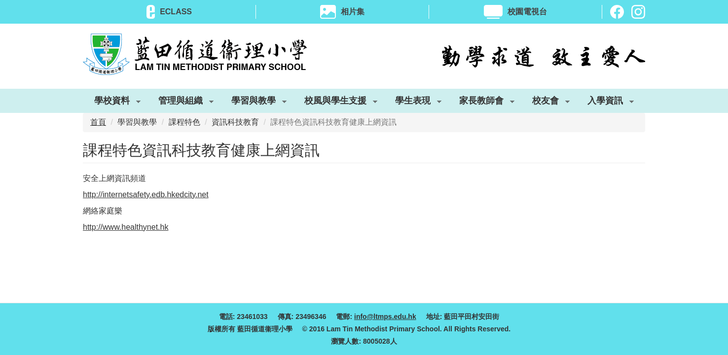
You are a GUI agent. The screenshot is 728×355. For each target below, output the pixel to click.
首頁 (98, 122)
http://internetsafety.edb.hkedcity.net (146, 194)
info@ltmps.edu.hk (385, 316)
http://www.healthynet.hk (125, 227)
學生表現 (412, 102)
